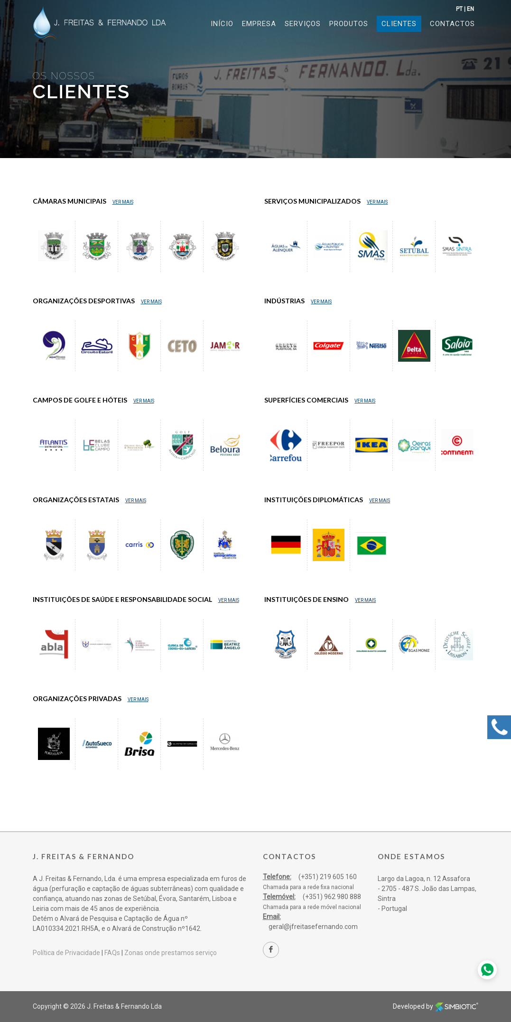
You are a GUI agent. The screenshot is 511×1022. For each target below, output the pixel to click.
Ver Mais (122, 202)
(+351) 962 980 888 (332, 896)
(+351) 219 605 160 (327, 877)
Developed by (435, 1006)
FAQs (112, 952)
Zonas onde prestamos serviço (170, 952)
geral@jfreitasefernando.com (313, 926)
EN (470, 9)
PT (459, 9)
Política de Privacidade (66, 952)
